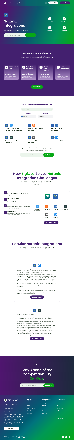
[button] (10, 2)
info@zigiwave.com (8, 408)
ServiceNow (44, 413)
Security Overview (31, 408)
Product (28, 403)
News (58, 416)
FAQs (58, 413)
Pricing (28, 405)
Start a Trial (53, 3)
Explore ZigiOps (37, 86)
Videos (58, 411)
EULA (24, 437)
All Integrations (45, 403)
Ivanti (43, 408)
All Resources (60, 403)
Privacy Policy (11, 437)
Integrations (29, 411)
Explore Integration (37, 297)
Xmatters (44, 405)
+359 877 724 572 (8, 411)
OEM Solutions (30, 413)
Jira (43, 411)
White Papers (60, 418)
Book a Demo (64, 3)
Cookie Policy (18, 437)
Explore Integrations (51, 222)
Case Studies (60, 408)
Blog (58, 405)
